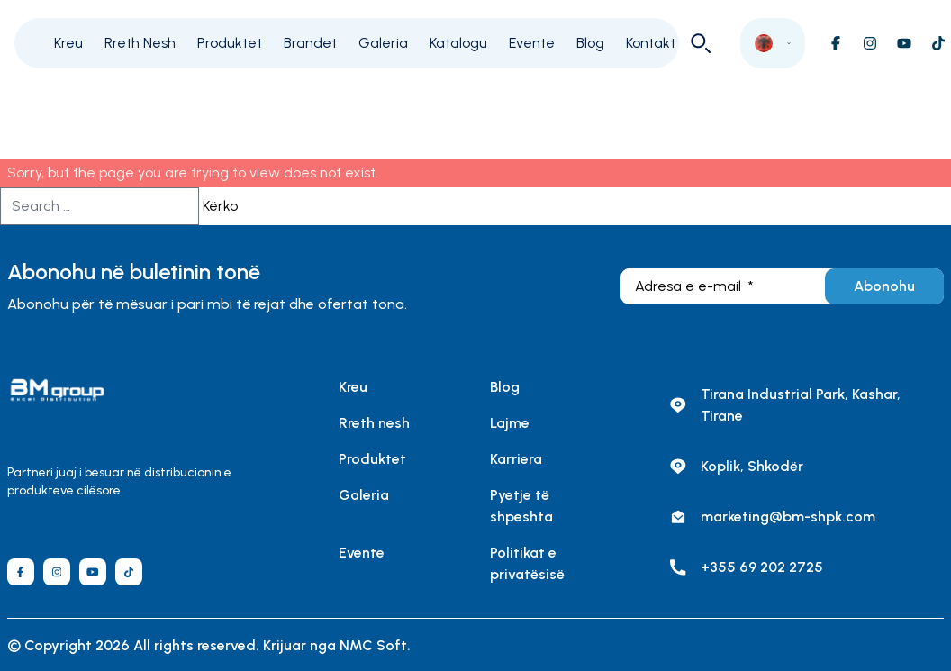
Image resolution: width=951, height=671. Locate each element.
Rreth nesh (374, 422)
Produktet (229, 42)
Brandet (310, 42)
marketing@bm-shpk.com (788, 516)
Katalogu (458, 42)
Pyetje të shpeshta (521, 505)
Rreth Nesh (140, 42)
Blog (590, 42)
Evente (532, 42)
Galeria (383, 42)
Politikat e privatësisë (527, 563)
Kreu (68, 42)
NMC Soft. (375, 645)
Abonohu (884, 286)
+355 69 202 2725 (762, 567)
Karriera (516, 458)
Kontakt (650, 42)
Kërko (220, 205)
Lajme (510, 422)
